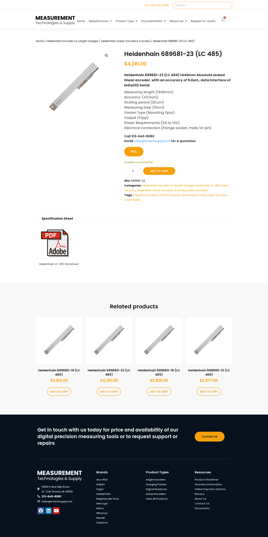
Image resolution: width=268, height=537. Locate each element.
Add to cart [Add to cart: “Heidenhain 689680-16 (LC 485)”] (159, 391)
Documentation (153, 21)
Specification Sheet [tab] (57, 218)
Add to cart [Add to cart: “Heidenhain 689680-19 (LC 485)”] (59, 391)
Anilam (100, 484)
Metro (100, 508)
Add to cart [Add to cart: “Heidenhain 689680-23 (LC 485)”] (109, 391)
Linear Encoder (217, 195)
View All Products (157, 498)
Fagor (100, 489)
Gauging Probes (156, 484)
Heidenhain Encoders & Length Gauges (72, 41)
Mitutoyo (102, 513)
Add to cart (159, 171)
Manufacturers (100, 21)
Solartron (102, 522)
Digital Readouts (156, 489)
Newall (100, 518)
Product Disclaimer (206, 479)
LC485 (201, 195)
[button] (106, 55)
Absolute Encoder (145, 195)
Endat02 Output (169, 195)
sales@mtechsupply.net (152, 141)
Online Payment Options (210, 489)
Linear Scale (132, 200)
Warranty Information (208, 484)
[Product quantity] (132, 171)
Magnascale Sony (107, 498)
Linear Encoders (197, 190)
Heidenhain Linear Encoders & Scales (125, 41)
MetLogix (102, 503)
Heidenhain (188, 195)
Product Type (126, 21)
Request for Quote (203, 21)
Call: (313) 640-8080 (156, 5)
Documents (202, 508)
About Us (200, 498)
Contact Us (202, 503)
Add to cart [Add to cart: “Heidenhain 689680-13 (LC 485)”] (209, 391)
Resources (178, 21)
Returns (199, 494)
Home (81, 21)
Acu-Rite (102, 479)
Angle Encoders (155, 479)
